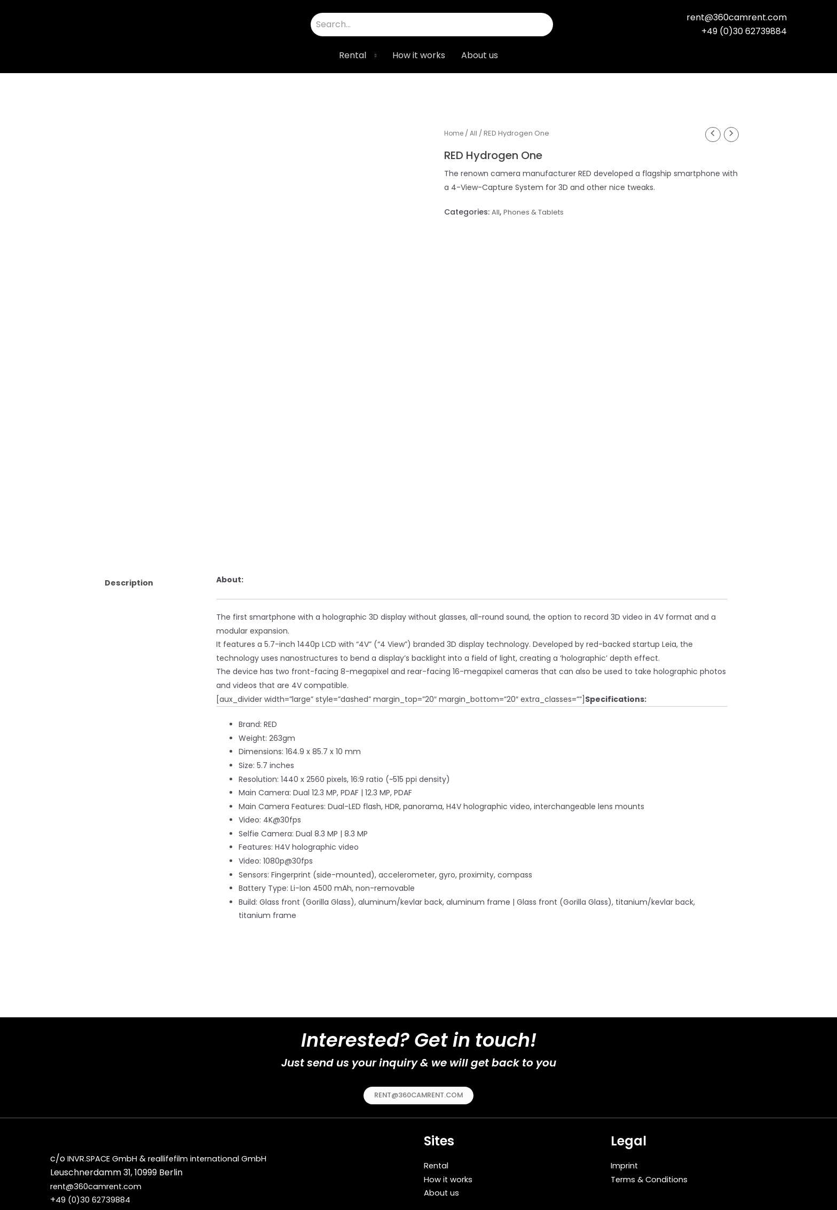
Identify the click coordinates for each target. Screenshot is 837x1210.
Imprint (626, 1162)
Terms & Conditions (652, 1175)
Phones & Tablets (535, 213)
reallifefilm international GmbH (220, 1156)
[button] (418, 1092)
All (476, 133)
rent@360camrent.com (100, 1184)
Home (454, 133)
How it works (418, 55)
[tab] (151, 581)
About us (479, 55)
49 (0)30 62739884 (96, 1197)
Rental (352, 55)
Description (131, 580)
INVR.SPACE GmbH (106, 1156)
